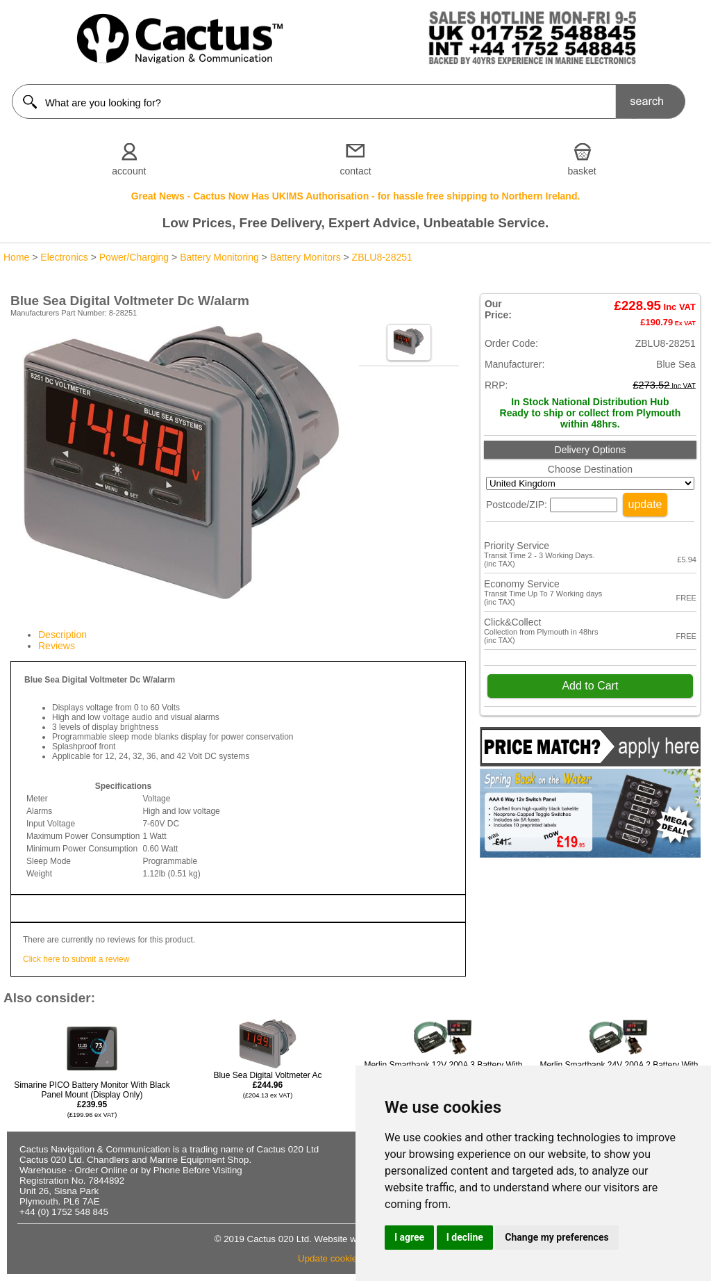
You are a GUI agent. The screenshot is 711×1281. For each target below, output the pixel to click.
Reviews (56, 645)
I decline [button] (464, 1237)
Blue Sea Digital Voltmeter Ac (267, 1084)
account (129, 171)
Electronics (63, 257)
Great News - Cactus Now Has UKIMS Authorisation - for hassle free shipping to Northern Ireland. (355, 196)
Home (16, 257)
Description (62, 634)
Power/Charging (134, 257)
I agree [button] (409, 1237)
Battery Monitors (305, 257)
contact (355, 171)
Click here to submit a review (76, 959)
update (645, 504)
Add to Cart (590, 686)
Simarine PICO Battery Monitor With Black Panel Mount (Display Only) (92, 1099)
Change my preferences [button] (556, 1237)
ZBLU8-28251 (382, 257)
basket (582, 171)
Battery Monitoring (219, 257)
